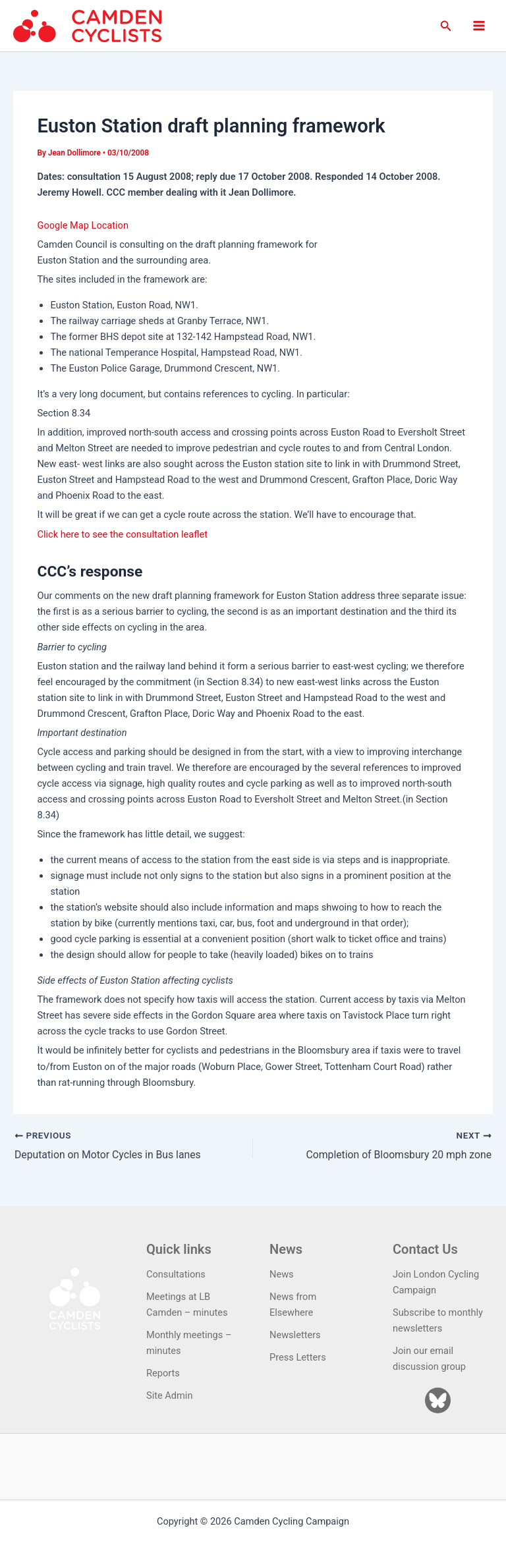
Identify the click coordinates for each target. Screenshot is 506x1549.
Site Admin (169, 1395)
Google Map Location (82, 225)
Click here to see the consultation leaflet (122, 534)
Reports (163, 1373)
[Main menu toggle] (479, 26)
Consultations (176, 1274)
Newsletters (295, 1335)
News (281, 1274)
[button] (446, 26)
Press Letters (297, 1357)
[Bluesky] (438, 1400)
